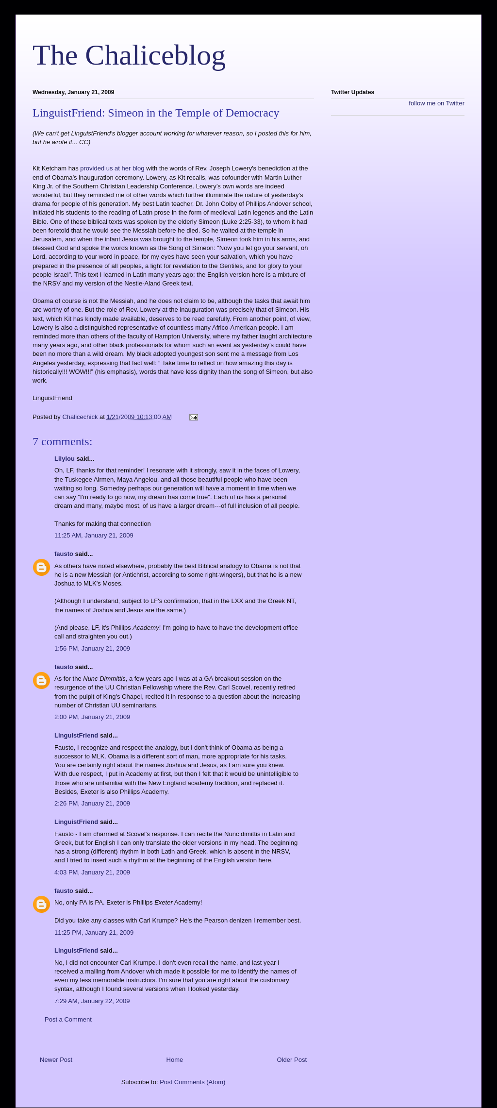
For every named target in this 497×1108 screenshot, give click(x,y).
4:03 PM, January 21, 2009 (92, 872)
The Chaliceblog (129, 55)
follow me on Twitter (436, 103)
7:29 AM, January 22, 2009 (92, 1001)
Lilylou (64, 458)
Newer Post (56, 1059)
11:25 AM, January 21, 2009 (93, 535)
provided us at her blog (113, 168)
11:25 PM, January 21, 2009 (93, 932)
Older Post (292, 1059)
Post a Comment (68, 1019)
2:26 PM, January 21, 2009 (92, 803)
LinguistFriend (76, 735)
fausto (63, 553)
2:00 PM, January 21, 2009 (92, 717)
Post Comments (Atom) (192, 1082)
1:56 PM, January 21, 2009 (92, 648)
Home (174, 1059)
